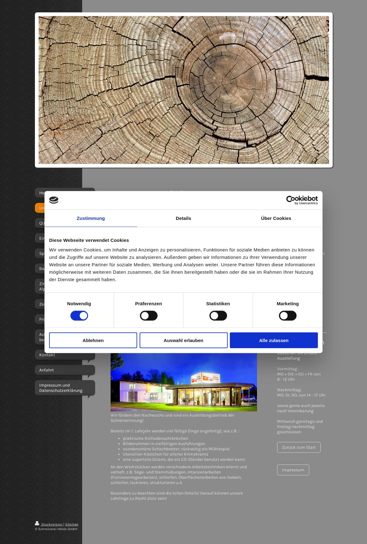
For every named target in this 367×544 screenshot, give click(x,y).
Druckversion (49, 524)
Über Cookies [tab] (276, 218)
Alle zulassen (274, 340)
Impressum (293, 470)
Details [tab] (183, 218)
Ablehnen (92, 340)
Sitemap (71, 524)
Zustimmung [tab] (91, 218)
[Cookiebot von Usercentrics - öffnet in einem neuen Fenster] (291, 200)
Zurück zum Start (299, 447)
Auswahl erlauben (183, 340)
